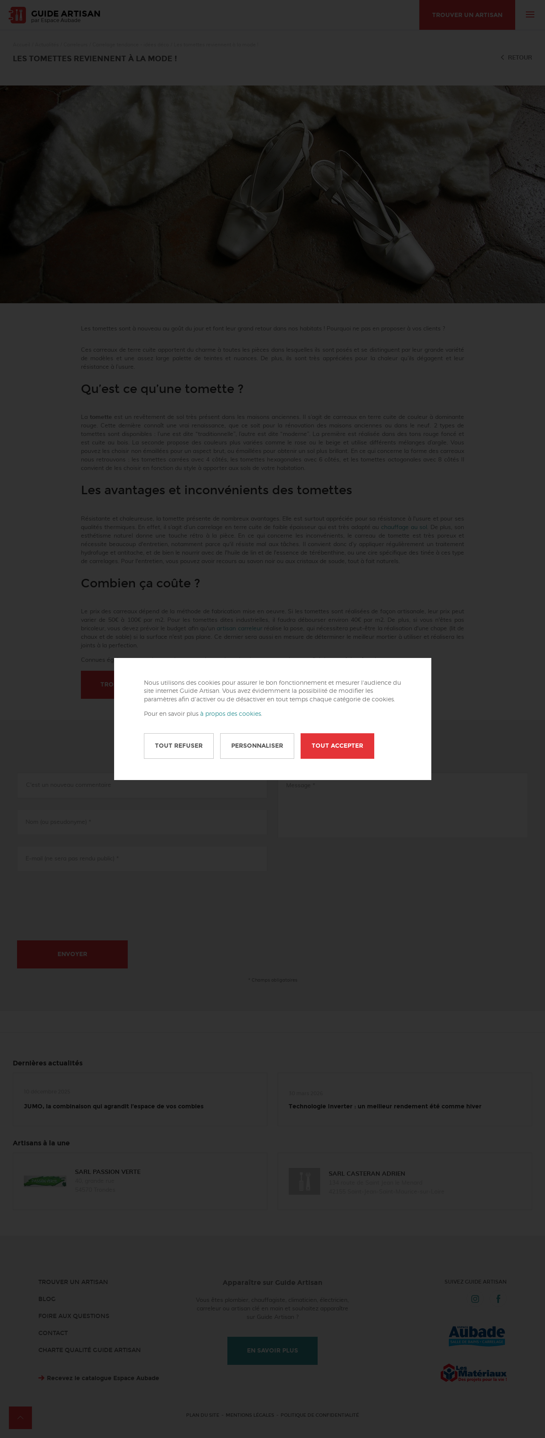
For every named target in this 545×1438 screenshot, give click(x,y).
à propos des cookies (230, 714)
